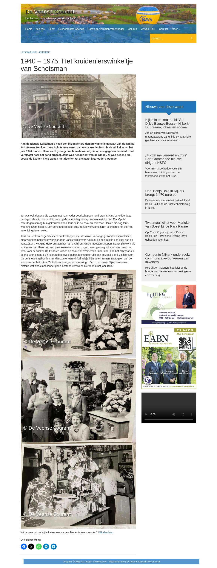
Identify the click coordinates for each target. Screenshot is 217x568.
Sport (51, 28)
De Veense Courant (49, 11)
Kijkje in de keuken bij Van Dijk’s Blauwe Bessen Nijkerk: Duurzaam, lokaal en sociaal (167, 123)
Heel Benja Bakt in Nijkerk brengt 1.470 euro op (164, 193)
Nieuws (40, 28)
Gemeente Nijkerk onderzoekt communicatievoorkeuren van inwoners (167, 258)
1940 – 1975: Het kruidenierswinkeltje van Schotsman (77, 64)
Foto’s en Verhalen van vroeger (106, 28)
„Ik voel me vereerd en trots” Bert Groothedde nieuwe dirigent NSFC (166, 159)
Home (28, 28)
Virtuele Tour (148, 28)
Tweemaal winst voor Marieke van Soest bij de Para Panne (167, 224)
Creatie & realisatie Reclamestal (144, 561)
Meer (176, 28)
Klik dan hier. (105, 532)
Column (132, 28)
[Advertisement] (78, 187)
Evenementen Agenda (71, 28)
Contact (163, 28)
